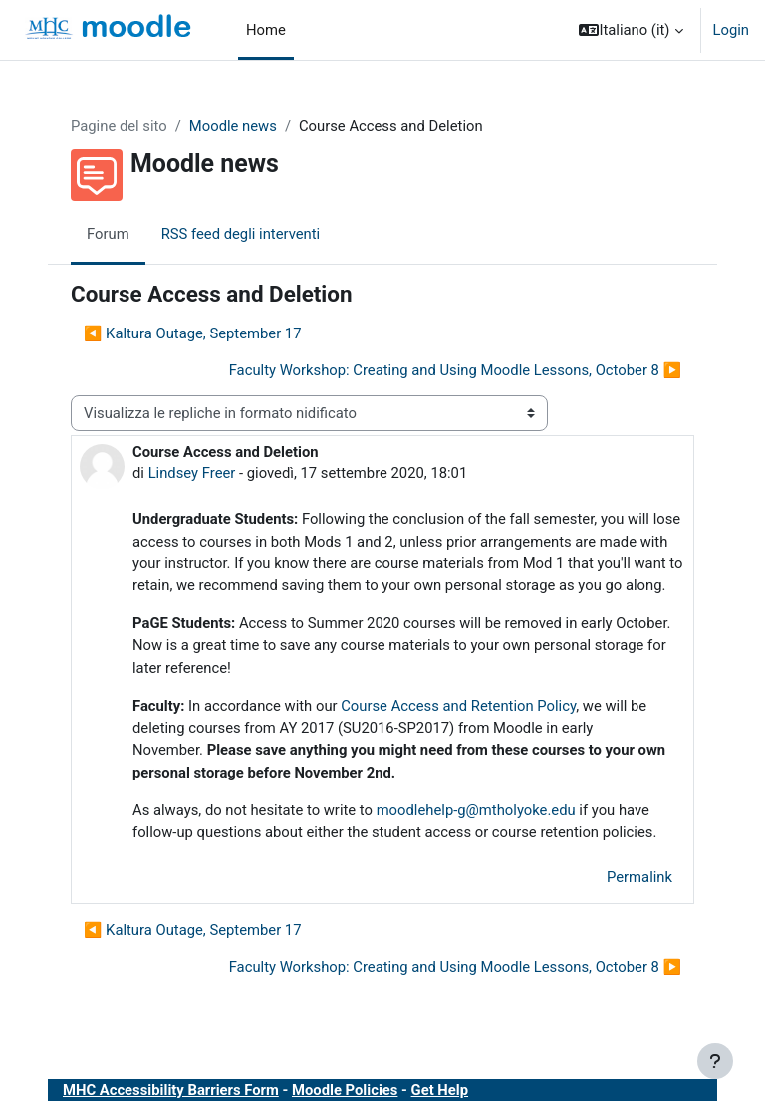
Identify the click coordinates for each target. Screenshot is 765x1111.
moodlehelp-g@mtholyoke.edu (476, 810)
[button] (630, 30)
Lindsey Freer (192, 473)
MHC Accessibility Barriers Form (171, 1090)
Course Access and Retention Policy (458, 706)
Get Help (439, 1090)
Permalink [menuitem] (639, 877)
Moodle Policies (344, 1090)
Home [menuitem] (266, 30)
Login (731, 30)
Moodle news (233, 126)
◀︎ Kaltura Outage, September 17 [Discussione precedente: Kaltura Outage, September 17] (193, 333)
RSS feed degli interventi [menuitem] (241, 234)
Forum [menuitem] (108, 234)
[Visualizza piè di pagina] (715, 1061)
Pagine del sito (119, 126)
